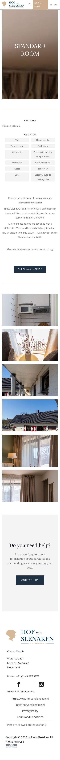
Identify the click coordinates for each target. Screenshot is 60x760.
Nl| (53, 4)
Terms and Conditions (30, 717)
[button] (30, 5)
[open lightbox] (30, 322)
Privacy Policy (30, 711)
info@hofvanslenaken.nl (30, 705)
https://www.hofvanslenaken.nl (30, 698)
